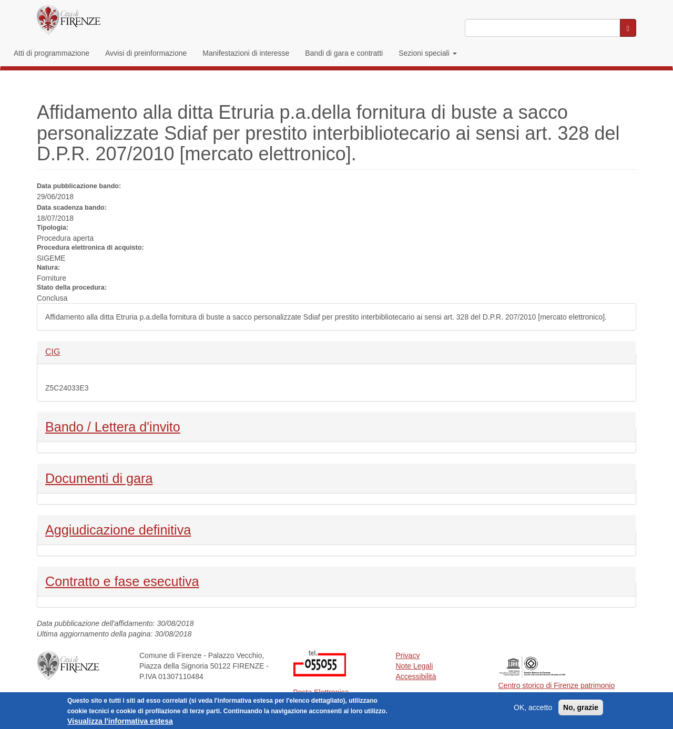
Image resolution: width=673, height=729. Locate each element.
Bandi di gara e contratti (344, 53)
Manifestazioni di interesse (245, 53)
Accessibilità (416, 676)
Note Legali (414, 666)
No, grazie (580, 709)
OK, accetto (533, 709)
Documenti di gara (98, 477)
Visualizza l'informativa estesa (120, 722)
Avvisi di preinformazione (146, 53)
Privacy (408, 655)
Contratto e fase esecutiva (122, 580)
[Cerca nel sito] (628, 28)
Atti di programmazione (51, 53)
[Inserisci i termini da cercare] (542, 28)
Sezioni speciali (427, 53)
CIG (62, 351)
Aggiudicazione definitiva (118, 528)
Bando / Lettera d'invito (112, 425)
